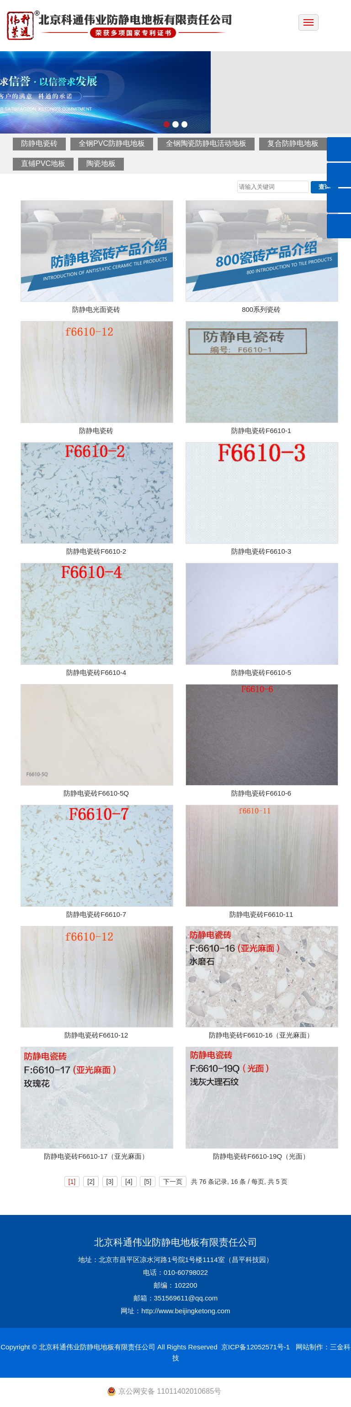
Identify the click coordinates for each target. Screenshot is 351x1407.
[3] (110, 1181)
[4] (129, 1181)
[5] (147, 1181)
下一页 (172, 1181)
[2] (91, 1181)
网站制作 (309, 1347)
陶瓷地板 (101, 163)
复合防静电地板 (293, 143)
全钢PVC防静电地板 (112, 143)
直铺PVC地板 (43, 163)
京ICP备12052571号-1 (255, 1347)
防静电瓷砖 (39, 143)
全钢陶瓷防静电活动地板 (206, 143)
